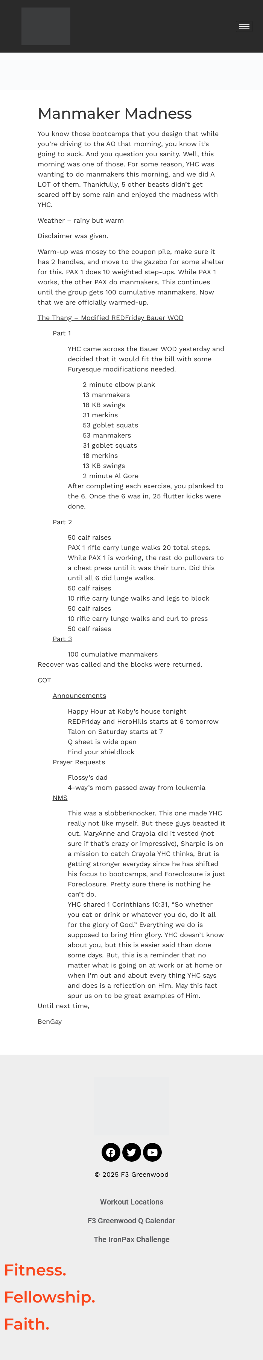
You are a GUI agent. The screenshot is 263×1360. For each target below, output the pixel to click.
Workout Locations (131, 1201)
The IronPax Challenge (132, 1239)
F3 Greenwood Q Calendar (131, 1220)
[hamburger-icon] (244, 26)
